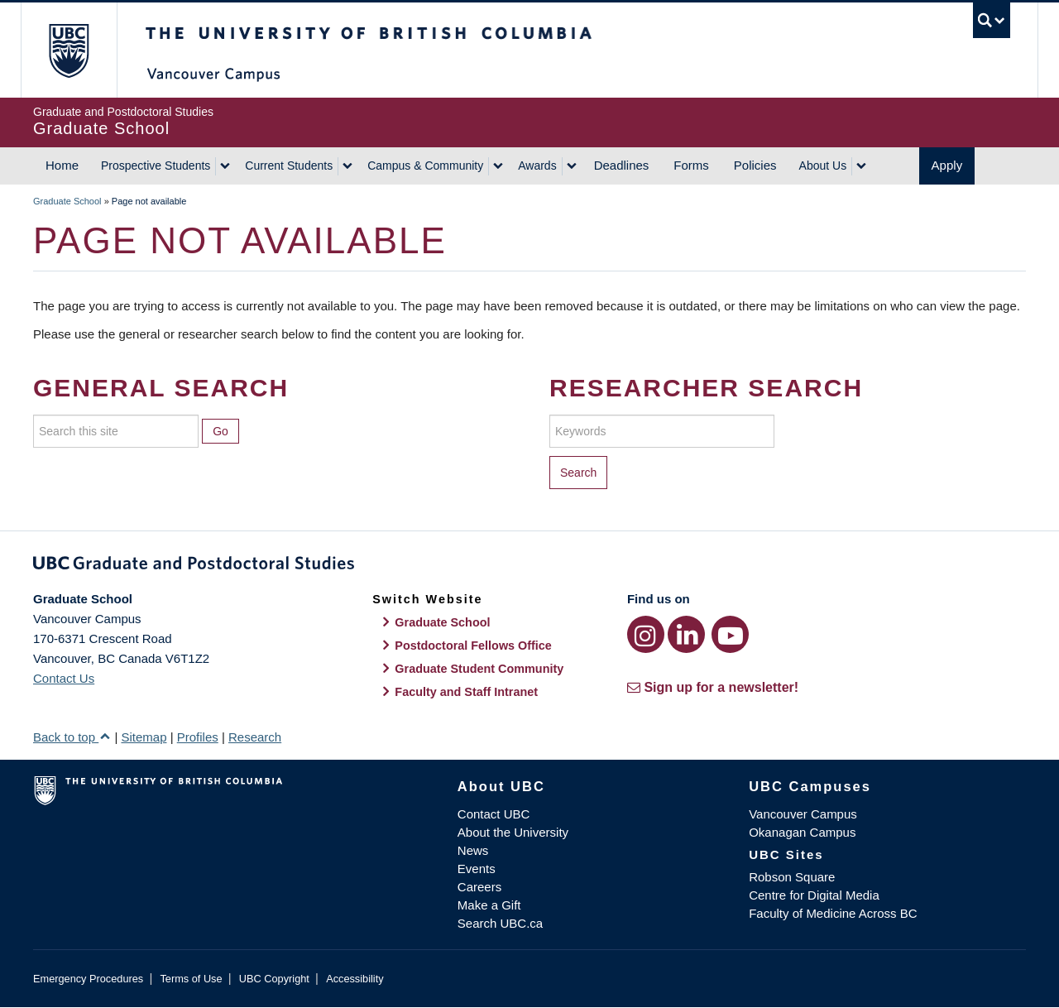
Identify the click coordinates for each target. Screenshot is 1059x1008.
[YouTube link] (730, 634)
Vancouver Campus (803, 814)
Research (254, 737)
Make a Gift (489, 905)
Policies (755, 165)
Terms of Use (191, 978)
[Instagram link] (645, 634)
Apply (947, 165)
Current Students (289, 165)
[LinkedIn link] (686, 634)
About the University (513, 832)
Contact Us (63, 678)
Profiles (197, 737)
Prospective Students (155, 165)
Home (62, 165)
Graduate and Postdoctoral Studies (529, 566)
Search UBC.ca (500, 923)
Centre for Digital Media (814, 895)
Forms (691, 165)
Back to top (72, 737)
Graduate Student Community (479, 668)
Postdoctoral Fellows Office (473, 645)
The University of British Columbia (68, 50)
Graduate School (67, 201)
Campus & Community (425, 165)
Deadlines (621, 165)
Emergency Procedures (88, 978)
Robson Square (792, 877)
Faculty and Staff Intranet (466, 691)
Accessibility (354, 978)
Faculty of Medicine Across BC (833, 913)
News (473, 850)
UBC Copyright (274, 978)
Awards (537, 165)
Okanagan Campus (802, 832)
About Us (823, 165)
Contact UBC (494, 814)
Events (477, 869)
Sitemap (143, 737)
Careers (479, 887)
